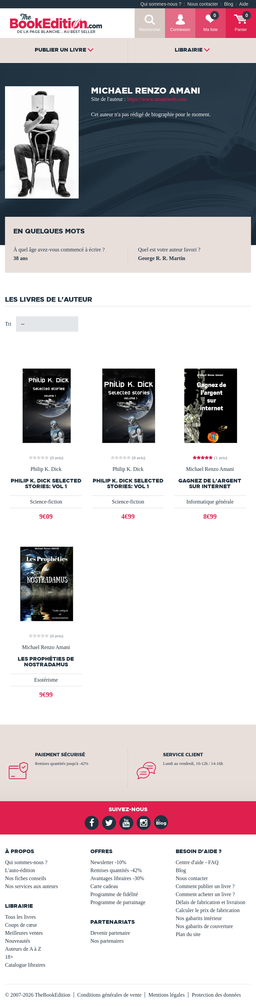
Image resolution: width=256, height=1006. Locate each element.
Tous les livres (20, 917)
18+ (9, 957)
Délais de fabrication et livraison (210, 902)
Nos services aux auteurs (31, 886)
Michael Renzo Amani (210, 469)
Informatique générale (210, 501)
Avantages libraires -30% (117, 878)
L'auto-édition (20, 870)
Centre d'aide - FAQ (197, 862)
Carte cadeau (104, 886)
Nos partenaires (107, 941)
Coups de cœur (21, 925)
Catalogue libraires (25, 965)
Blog (228, 4)
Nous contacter (202, 4)
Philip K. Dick (46, 469)
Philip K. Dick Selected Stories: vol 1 (46, 483)
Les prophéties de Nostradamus (46, 661)
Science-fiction (46, 501)
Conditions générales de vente (109, 995)
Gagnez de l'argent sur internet (209, 483)
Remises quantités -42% (116, 870)
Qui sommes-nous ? (160, 4)
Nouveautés (17, 941)
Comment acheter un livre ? (205, 894)
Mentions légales (166, 995)
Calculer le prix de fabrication (208, 910)
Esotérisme (46, 680)
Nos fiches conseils (25, 878)
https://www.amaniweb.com (157, 99)
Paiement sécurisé (60, 754)
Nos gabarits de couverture (204, 926)
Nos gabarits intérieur (199, 918)
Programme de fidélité (114, 894)
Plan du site (188, 934)
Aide (243, 4)
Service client (183, 754)
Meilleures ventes (24, 933)
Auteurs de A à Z (23, 949)
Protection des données (216, 995)
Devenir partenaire (110, 933)
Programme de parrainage (117, 902)
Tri (8, 324)
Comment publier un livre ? (205, 886)
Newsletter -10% (108, 862)
